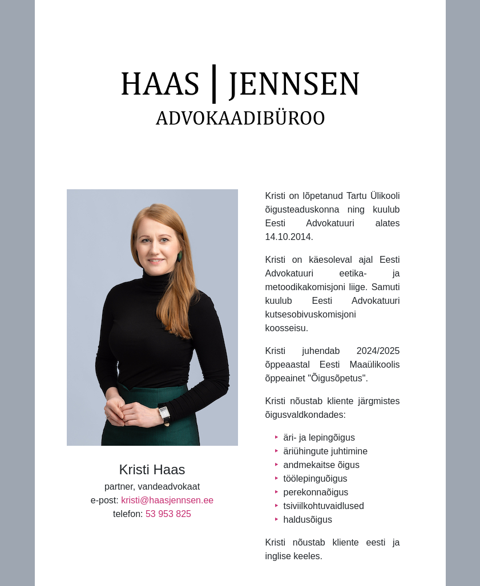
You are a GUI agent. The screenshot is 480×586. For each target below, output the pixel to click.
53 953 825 (168, 514)
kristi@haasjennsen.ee (167, 500)
